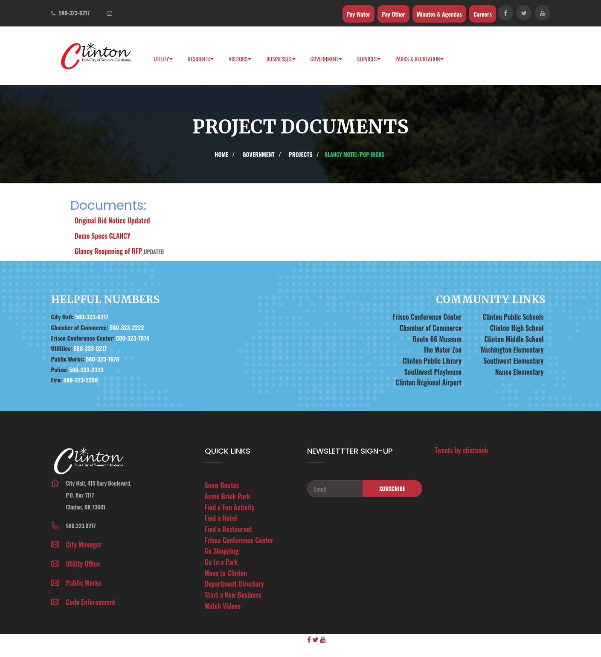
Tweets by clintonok (461, 450)
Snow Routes (222, 485)
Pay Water (358, 13)
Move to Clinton (226, 573)
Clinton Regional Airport (428, 382)
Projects (301, 154)
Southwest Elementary (514, 361)
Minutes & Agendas (439, 13)
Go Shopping (222, 551)
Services (367, 59)
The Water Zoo (443, 349)
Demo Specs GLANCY (103, 236)
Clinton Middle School (513, 339)
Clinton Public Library (432, 361)
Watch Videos (223, 606)
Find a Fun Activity (230, 507)
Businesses (278, 59)
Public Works (84, 583)
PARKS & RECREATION (417, 59)
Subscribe (392, 488)
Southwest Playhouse (433, 372)
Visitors (238, 59)
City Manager (84, 544)
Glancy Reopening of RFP (108, 251)
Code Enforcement (91, 602)
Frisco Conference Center (427, 317)
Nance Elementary (519, 372)
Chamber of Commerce (431, 328)
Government (325, 59)
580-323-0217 (74, 13)
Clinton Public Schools (512, 317)
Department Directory (234, 584)
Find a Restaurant (229, 529)
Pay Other (393, 13)
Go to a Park (221, 562)
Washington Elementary (512, 349)
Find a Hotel (221, 518)
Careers (482, 13)
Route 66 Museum (437, 339)
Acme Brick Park (227, 496)
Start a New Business (233, 595)
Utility (161, 59)
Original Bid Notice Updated (112, 220)
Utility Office (83, 564)
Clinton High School (516, 328)
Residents (199, 59)
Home (221, 154)
